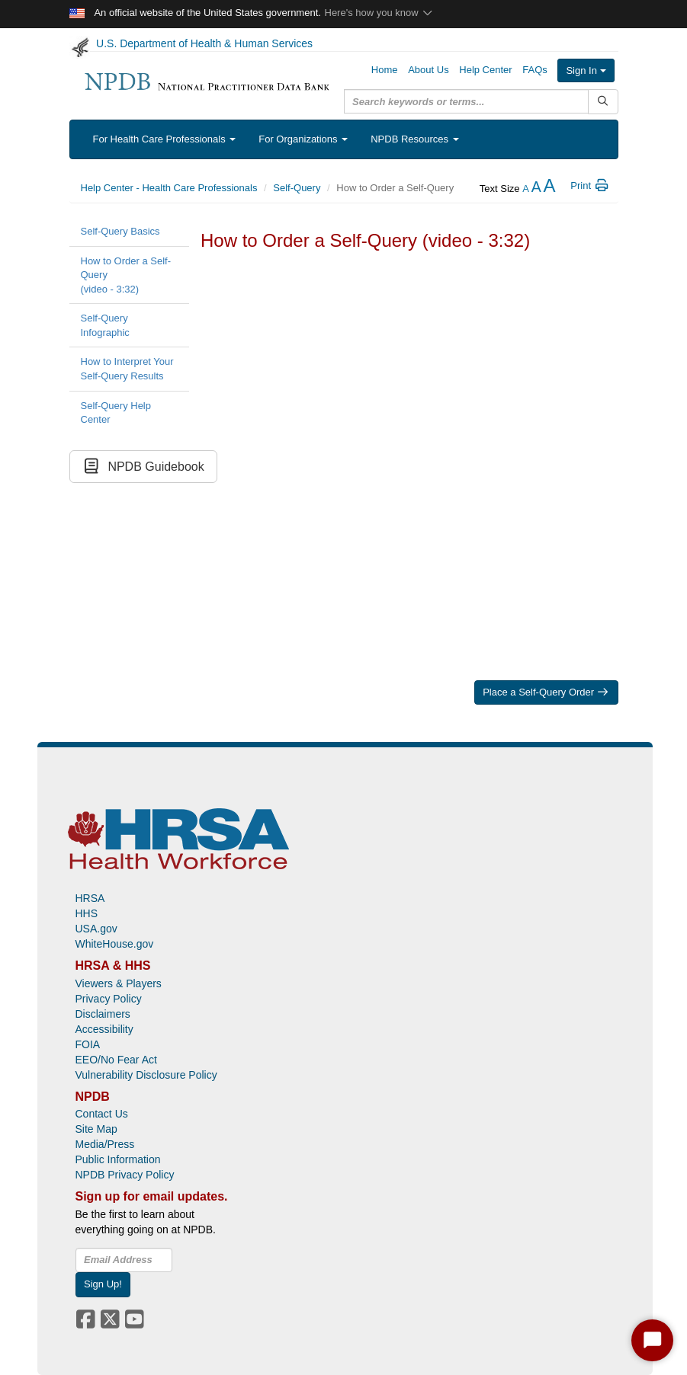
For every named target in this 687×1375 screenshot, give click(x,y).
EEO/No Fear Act (116, 1060)
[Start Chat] (652, 1340)
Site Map (96, 1129)
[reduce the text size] (525, 188)
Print (589, 185)
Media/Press (105, 1144)
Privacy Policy (108, 999)
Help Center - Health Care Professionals (169, 187)
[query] (466, 101)
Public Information (118, 1159)
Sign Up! (103, 1284)
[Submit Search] (603, 101)
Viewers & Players (118, 983)
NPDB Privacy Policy (125, 1175)
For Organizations (303, 139)
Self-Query (296, 187)
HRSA (90, 898)
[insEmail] (123, 1260)
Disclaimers (102, 1014)
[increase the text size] (549, 188)
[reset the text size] (536, 188)
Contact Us (101, 1114)
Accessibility (104, 1029)
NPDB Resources (414, 139)
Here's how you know (379, 12)
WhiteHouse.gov (114, 944)
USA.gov (96, 929)
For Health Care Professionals (164, 139)
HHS (86, 913)
